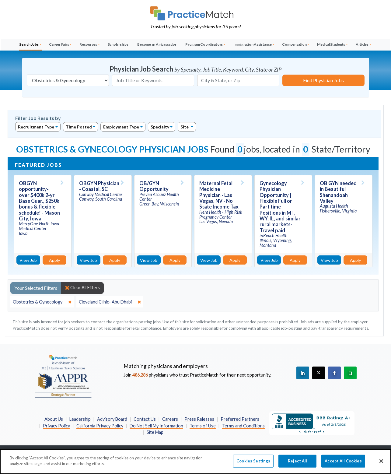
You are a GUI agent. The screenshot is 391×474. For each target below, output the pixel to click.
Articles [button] (362, 44)
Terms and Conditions (243, 425)
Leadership (80, 419)
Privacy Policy (56, 425)
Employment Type (121, 126)
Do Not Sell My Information (156, 425)
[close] (42, 302)
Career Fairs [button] (59, 44)
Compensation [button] (294, 44)
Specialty (160, 126)
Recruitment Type (36, 126)
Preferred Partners (240, 419)
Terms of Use (203, 425)
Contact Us (145, 419)
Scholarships (118, 44)
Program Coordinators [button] (204, 44)
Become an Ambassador (156, 44)
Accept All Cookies (343, 466)
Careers (170, 419)
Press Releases (199, 419)
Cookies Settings (253, 466)
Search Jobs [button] (28, 44)
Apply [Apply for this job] (54, 260)
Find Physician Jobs (323, 80)
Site (185, 126)
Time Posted (79, 126)
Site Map (155, 432)
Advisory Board (112, 419)
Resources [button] (88, 44)
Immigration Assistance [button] (252, 44)
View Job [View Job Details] (28, 260)
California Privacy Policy (99, 425)
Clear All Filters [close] (82, 287)
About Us (53, 419)
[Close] (381, 466)
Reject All (297, 466)
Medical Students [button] (331, 44)
